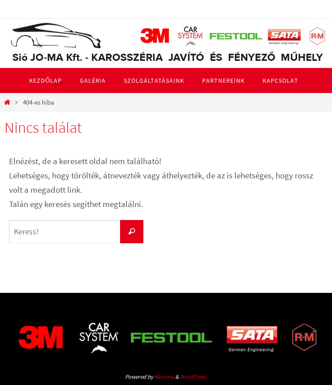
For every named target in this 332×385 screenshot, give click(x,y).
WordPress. (193, 377)
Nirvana (164, 377)
